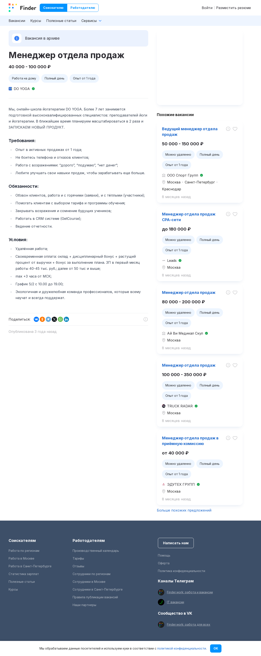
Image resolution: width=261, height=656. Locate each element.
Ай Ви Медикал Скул (185, 333)
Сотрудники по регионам (91, 574)
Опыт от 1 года (84, 78)
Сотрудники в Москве (89, 581)
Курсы (35, 21)
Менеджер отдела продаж (188, 292)
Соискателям (22, 540)
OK (216, 648)
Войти (207, 8)
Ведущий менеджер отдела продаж (190, 132)
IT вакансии (175, 602)
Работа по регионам (24, 550)
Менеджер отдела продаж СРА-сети (188, 217)
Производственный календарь (96, 550)
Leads (172, 260)
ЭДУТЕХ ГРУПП (181, 484)
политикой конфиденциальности (181, 648)
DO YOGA (22, 89)
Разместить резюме (233, 8)
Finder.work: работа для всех (188, 624)
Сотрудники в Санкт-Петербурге (98, 589)
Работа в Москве (21, 558)
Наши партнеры (84, 605)
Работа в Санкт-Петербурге (30, 566)
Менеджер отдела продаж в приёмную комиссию (190, 441)
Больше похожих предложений (184, 510)
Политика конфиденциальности (181, 571)
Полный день (54, 78)
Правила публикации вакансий (95, 597)
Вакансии (17, 21)
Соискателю (53, 7)
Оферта (163, 563)
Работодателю (82, 7)
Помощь (164, 555)
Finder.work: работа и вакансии (190, 592)
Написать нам (176, 543)
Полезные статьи (61, 21)
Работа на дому (24, 78)
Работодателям (89, 540)
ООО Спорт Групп (182, 175)
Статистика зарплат (24, 574)
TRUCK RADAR (180, 406)
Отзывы (78, 566)
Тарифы (78, 558)
